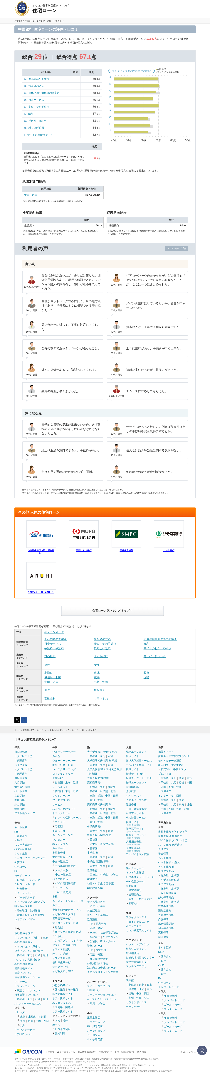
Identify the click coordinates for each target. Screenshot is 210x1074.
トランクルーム (61, 813)
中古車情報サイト (62, 857)
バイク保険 (20, 765)
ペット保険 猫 (166, 866)
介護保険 (163, 919)
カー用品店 (93, 1035)
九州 (45, 955)
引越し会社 (58, 830)
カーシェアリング (62, 835)
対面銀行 (50, 656)
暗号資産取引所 (23, 906)
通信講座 (92, 919)
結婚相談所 (132, 953)
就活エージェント (136, 751)
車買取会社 (58, 852)
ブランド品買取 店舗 (64, 944)
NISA (17, 831)
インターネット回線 (170, 795)
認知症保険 (164, 910)
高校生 (94, 874)
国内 (57, 1020)
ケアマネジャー (112, 936)
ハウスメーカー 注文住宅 (28, 1003)
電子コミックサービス (65, 922)
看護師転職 (132, 786)
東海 (97, 677)
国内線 (59, 1007)
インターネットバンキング (30, 857)
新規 (47, 689)
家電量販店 (93, 1017)
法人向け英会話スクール (101, 967)
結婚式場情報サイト (137, 962)
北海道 (48, 672)
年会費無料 (23, 888)
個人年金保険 (166, 928)
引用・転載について (125, 1052)
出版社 (59, 936)
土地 (45, 937)
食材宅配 (57, 778)
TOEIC (94, 932)
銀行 (19, 840)
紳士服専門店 (95, 1026)
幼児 (92, 906)
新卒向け (134, 903)
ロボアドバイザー (24, 919)
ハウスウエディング (137, 944)
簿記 (100, 928)
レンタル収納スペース (68, 817)
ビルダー (22, 1012)
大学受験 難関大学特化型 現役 (104, 769)
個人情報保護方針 (86, 1052)
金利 (30, 113)
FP (91, 923)
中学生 (104, 874)
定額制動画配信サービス (66, 909)
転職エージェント (136, 782)
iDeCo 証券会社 (23, 849)
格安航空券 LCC (61, 1002)
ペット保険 (20, 791)
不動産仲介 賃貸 (23, 964)
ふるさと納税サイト (64, 808)
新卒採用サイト (135, 830)
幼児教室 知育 (95, 887)
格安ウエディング (136, 948)
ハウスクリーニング (64, 769)
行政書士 (95, 936)
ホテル (56, 1024)
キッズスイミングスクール (101, 999)
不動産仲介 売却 (23, 933)
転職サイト (132, 769)
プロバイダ (164, 773)
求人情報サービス (136, 817)
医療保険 (19, 800)
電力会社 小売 (60, 966)
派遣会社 (131, 804)
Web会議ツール (135, 881)
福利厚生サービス (62, 962)
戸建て (36, 937)
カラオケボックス (136, 1002)
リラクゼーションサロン (101, 994)
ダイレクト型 (24, 756)
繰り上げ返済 (36, 127)
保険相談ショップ (24, 813)
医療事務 (101, 923)
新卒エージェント (136, 836)
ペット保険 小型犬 (169, 862)
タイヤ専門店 (95, 1039)
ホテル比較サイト (62, 998)
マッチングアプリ (136, 966)
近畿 (146, 677)
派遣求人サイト (135, 813)
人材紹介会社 (134, 842)
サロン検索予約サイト (139, 930)
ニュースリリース (66, 1052)
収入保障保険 (168, 893)
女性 (97, 664)
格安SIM (166, 769)
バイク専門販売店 (65, 883)
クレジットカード (24, 884)
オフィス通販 (60, 953)
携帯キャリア (166, 751)
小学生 (114, 874)
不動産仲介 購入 (23, 942)
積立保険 (163, 936)
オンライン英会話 (97, 915)
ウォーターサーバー (64, 751)
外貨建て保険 (166, 915)
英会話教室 (93, 910)
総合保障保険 (166, 923)
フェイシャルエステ (137, 921)
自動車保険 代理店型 (170, 836)
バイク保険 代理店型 (170, 844)
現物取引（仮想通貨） (30, 910)
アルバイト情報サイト (139, 765)
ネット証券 (20, 827)
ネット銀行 (101, 656)
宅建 (92, 928)
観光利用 (60, 1033)
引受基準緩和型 (170, 879)
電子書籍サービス (62, 918)
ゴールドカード (26, 897)
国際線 (69, 1007)
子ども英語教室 (96, 901)
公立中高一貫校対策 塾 (100, 843)
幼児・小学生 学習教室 (100, 883)
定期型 (175, 875)
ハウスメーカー (26, 1029)
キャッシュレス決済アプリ (30, 901)
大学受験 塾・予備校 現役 (102, 751)
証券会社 (22, 836)
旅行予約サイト (61, 985)
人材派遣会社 (134, 849)
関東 (146, 672)
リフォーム (20, 981)
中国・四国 (30, 195)
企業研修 (131, 885)
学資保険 (19, 808)
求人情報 (141, 1052)
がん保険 (19, 804)
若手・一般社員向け (140, 898)
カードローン (22, 875)
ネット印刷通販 (135, 872)
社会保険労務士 (109, 932)
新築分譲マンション (26, 994)
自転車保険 (20, 778)
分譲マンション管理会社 (28, 950)
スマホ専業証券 (23, 844)
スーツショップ (96, 1030)
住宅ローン (20, 866)
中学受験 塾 (94, 826)
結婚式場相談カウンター (140, 957)
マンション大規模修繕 (27, 959)
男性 (47, 664)
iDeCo (161, 965)
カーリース (58, 848)
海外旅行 (73, 989)
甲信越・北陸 (52, 677)
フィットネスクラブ (98, 986)
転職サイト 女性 (135, 773)
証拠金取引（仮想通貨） (31, 915)
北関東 (32, 1016)
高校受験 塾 (94, 782)
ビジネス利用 (62, 1029)
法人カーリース (135, 868)
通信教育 (92, 870)
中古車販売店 (60, 861)
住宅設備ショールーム (27, 977)
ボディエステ (134, 926)
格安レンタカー (61, 843)
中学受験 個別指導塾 (99, 835)
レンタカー (58, 839)
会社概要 (50, 1052)
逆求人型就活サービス (139, 760)
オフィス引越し (61, 949)
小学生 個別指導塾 (98, 861)
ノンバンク (33, 879)
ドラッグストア (96, 1021)
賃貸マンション (23, 972)
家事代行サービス (62, 765)
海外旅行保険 (22, 786)
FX (16, 871)
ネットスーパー (61, 795)
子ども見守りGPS (62, 971)
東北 (97, 672)
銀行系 (21, 879)
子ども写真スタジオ (64, 914)
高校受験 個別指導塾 (99, 804)
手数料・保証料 (37, 120)
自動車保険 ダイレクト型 (172, 831)
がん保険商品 (166, 897)
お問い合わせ (105, 1052)
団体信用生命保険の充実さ (44, 92)
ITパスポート (107, 941)
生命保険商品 (166, 884)
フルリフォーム (26, 986)
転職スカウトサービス (139, 778)
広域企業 (166, 791)
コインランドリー (62, 773)
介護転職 (131, 791)
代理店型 (22, 760)
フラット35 (101, 698)
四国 (163, 786)
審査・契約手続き (38, 106)
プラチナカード (173, 1009)
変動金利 (50, 698)
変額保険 (163, 932)
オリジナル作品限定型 (68, 931)
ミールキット (60, 786)
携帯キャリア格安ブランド (173, 756)
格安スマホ (179, 769)
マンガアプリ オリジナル (67, 940)
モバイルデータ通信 (170, 760)
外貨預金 (19, 862)
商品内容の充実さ (38, 78)
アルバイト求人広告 (137, 854)
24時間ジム (93, 990)
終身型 (165, 875)
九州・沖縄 (101, 681)
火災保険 (19, 782)
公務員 (94, 941)
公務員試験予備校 (97, 963)
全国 (146, 997)
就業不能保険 (166, 906)
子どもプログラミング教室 (102, 972)
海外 (65, 1020)
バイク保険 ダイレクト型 (172, 840)
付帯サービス (36, 99)
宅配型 (59, 826)
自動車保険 (20, 751)
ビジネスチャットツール (140, 877)
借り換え (99, 689)
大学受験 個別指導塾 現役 (102, 760)
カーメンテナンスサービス (67, 900)
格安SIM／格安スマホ (171, 765)
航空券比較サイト (62, 993)
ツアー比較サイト (62, 1011)
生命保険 (19, 795)
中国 (189, 782)
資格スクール (95, 945)
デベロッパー (24, 1034)
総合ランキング (54, 632)
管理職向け (135, 894)
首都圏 (21, 955)
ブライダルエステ (136, 917)
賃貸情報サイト (23, 968)
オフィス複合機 (61, 958)
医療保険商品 (166, 871)
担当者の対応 (36, 85)
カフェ (56, 905)
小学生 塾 (92, 852)
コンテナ (60, 822)
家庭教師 (92, 879)
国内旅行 (60, 989)
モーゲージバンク (155, 656)
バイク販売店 (60, 879)
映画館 (130, 980)
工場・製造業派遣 (136, 808)
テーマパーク (134, 1006)
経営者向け (135, 890)
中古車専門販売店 (65, 865)
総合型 (59, 927)
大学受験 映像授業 (98, 778)
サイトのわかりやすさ (40, 134)
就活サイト (132, 756)
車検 (55, 896)
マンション (23, 937)
